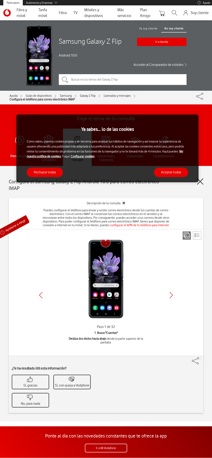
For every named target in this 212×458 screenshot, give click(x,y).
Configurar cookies (82, 156)
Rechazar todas (45, 172)
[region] (107, 148)
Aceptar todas (171, 172)
